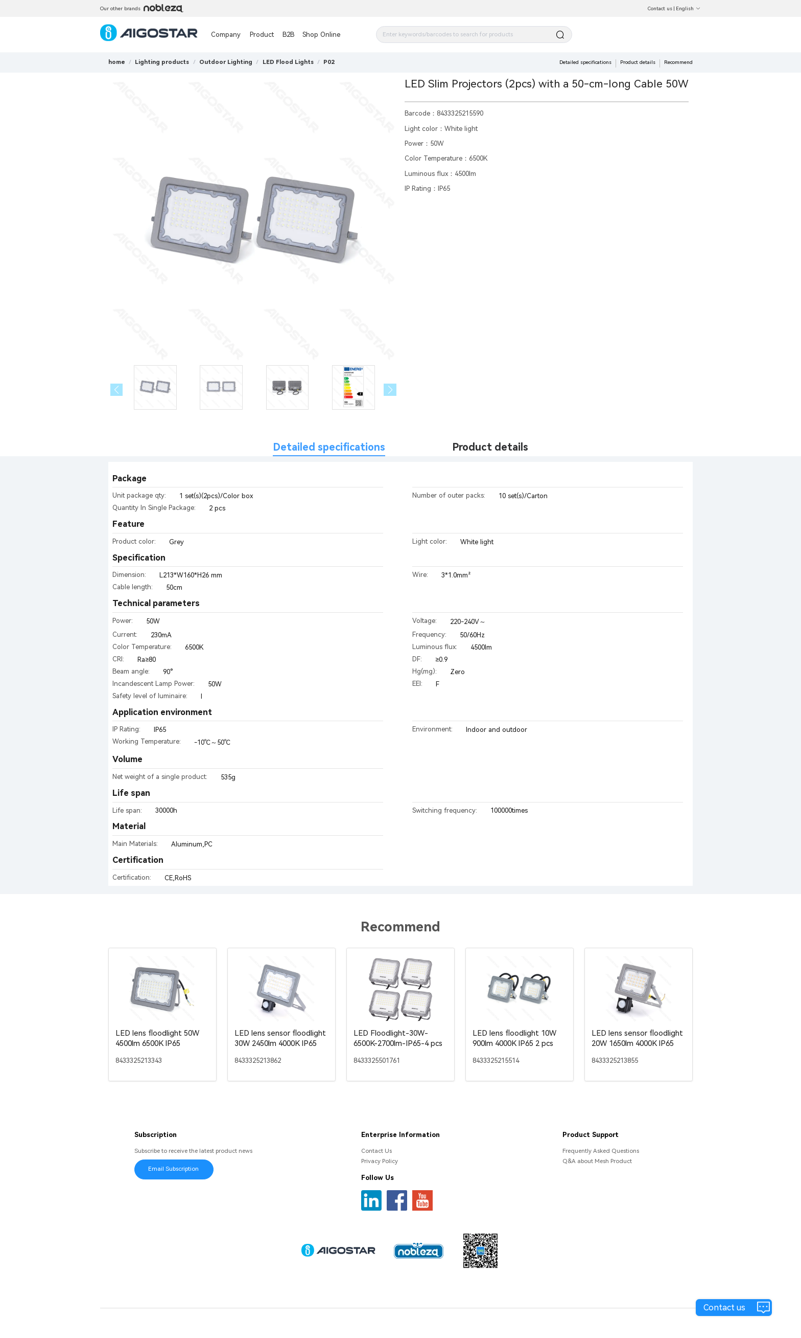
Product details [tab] (490, 447)
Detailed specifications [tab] (329, 447)
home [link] (116, 61)
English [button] (688, 8)
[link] (162, 61)
